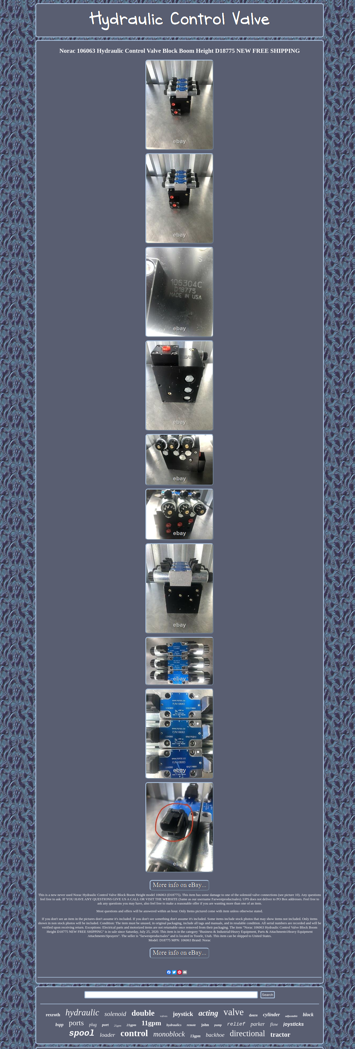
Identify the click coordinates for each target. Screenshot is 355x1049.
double (143, 1012)
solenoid (115, 1013)
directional (247, 1033)
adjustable (291, 1016)
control (134, 1033)
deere (253, 1015)
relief (236, 1024)
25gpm (117, 1025)
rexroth (53, 1014)
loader (107, 1034)
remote (191, 1025)
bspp (59, 1024)
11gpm (151, 1023)
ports (76, 1023)
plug (93, 1024)
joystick (183, 1014)
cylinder (271, 1014)
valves (163, 1016)
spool (82, 1033)
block (308, 1014)
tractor (280, 1034)
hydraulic (82, 1012)
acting (208, 1013)
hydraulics (173, 1025)
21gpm (131, 1025)
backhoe (215, 1035)
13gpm (195, 1036)
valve (233, 1012)
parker (258, 1024)
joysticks (293, 1024)
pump (218, 1025)
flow (274, 1024)
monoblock (169, 1034)
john (205, 1025)
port (105, 1025)
